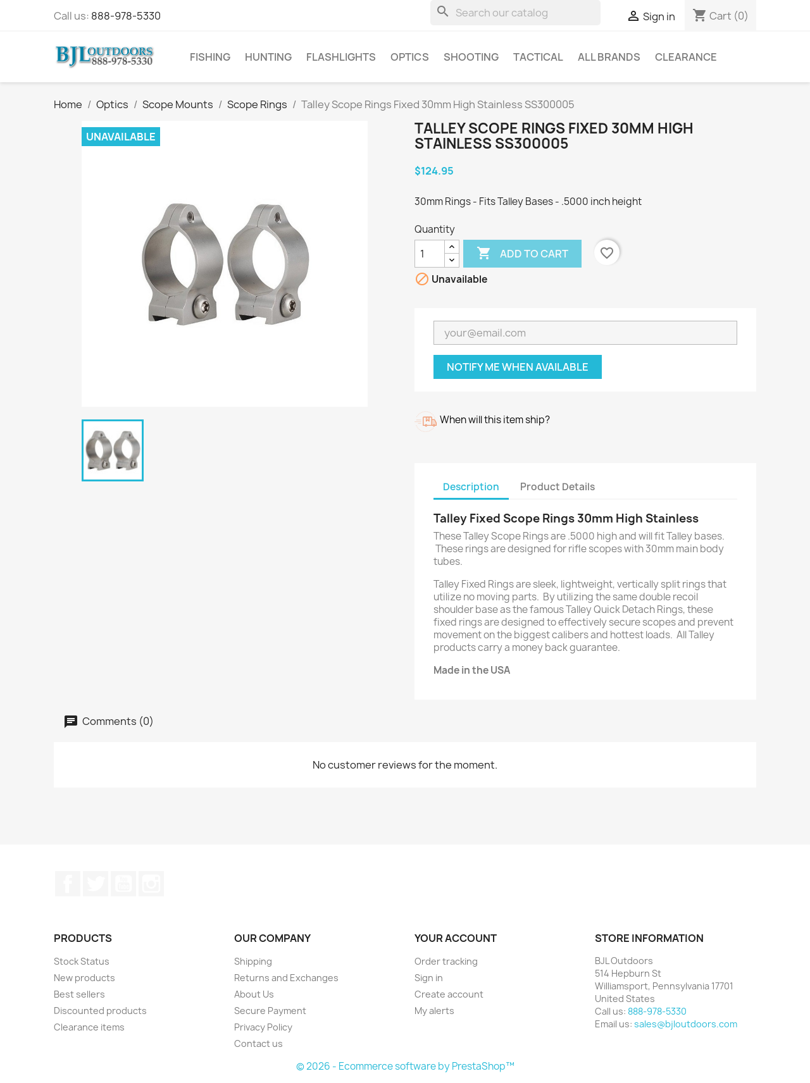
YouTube (123, 883)
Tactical (538, 57)
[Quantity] (429, 254)
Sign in (428, 978)
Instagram (151, 883)
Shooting (471, 57)
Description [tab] (471, 486)
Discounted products (100, 1011)
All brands (609, 57)
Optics (409, 57)
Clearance (686, 57)
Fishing (210, 57)
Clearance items (89, 1027)
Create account (448, 994)
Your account (455, 938)
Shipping (253, 961)
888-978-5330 (126, 16)
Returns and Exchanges (286, 978)
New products (84, 978)
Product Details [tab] (557, 486)
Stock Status (81, 961)
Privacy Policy (263, 1027)
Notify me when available (518, 367)
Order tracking (446, 961)
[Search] (515, 12)
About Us (254, 994)
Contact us (258, 1043)
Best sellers (79, 994)
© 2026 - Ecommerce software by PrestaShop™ (405, 1066)
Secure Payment (270, 1011)
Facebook (67, 883)
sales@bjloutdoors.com (685, 1024)
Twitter (95, 883)
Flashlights (341, 57)
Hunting (268, 57)
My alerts (434, 1011)
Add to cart (522, 253)
